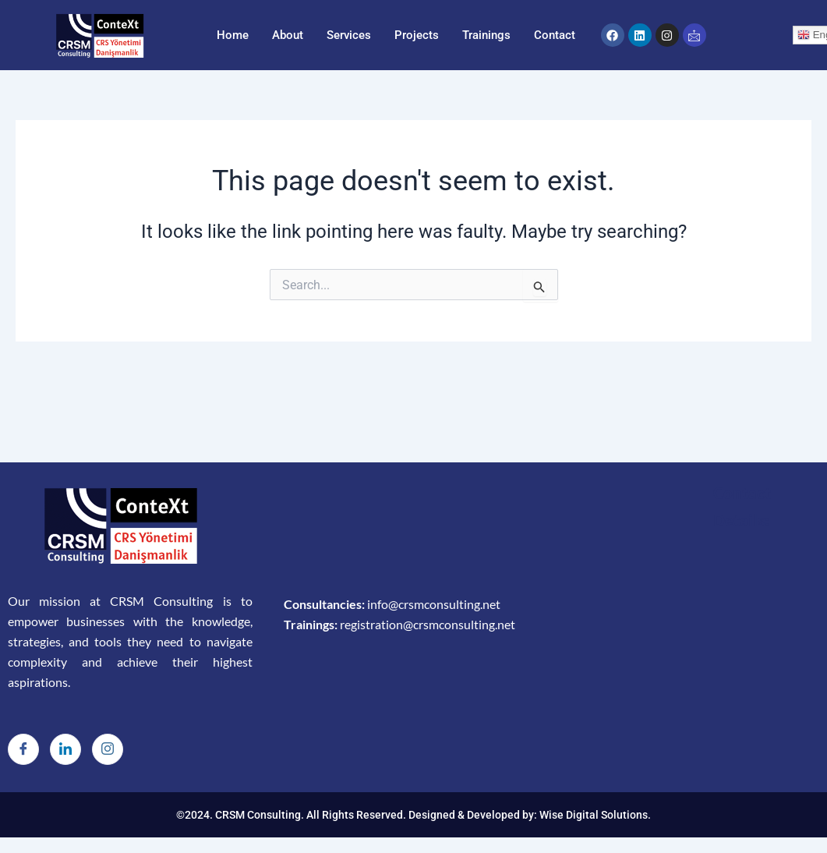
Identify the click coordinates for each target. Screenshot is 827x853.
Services (349, 35)
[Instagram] (107, 749)
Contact (554, 35)
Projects (416, 35)
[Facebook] (23, 749)
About (287, 35)
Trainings (486, 35)
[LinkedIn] (65, 749)
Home (233, 35)
